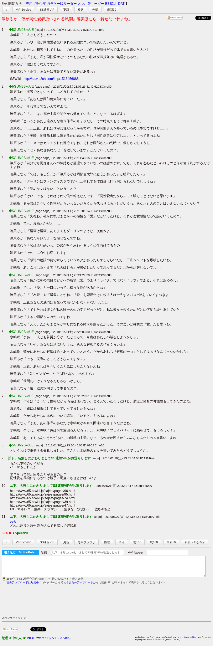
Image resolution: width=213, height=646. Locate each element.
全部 (95, 9)
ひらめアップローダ (81, 586)
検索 (81, 9)
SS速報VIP (47, 9)
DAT (121, 3)
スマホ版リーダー (91, 3)
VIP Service (23, 9)
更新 (66, 9)
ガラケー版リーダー (62, 3)
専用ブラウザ (36, 3)
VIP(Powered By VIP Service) (49, 642)
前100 (137, 542)
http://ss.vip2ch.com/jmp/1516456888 (51, 79)
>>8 (13, 522)
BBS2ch (111, 3)
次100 (154, 542)
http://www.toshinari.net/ (190, 641)
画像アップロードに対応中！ (24, 586)
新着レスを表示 (195, 542)
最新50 (111, 9)
